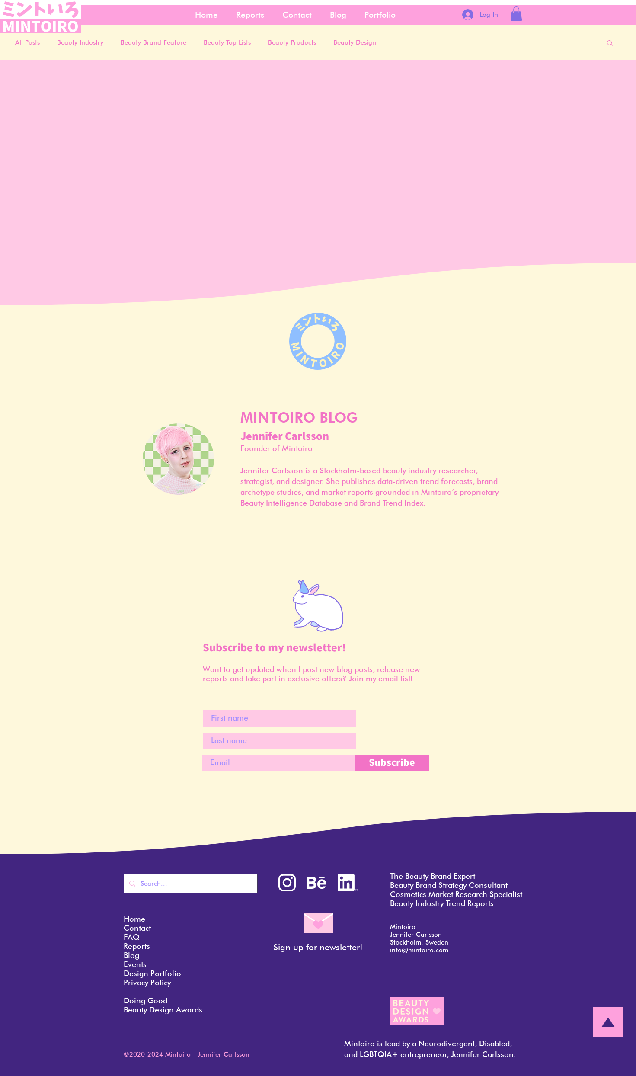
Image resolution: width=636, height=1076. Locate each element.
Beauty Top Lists (227, 42)
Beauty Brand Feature (153, 42)
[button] (516, 13)
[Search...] (190, 883)
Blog (131, 955)
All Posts (27, 42)
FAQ (132, 937)
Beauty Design (354, 42)
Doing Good (145, 1000)
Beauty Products (292, 42)
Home (134, 918)
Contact (137, 927)
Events (135, 964)
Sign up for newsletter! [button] (318, 947)
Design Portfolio (152, 973)
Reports (137, 946)
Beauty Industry (80, 42)
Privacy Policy (147, 982)
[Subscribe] (392, 763)
